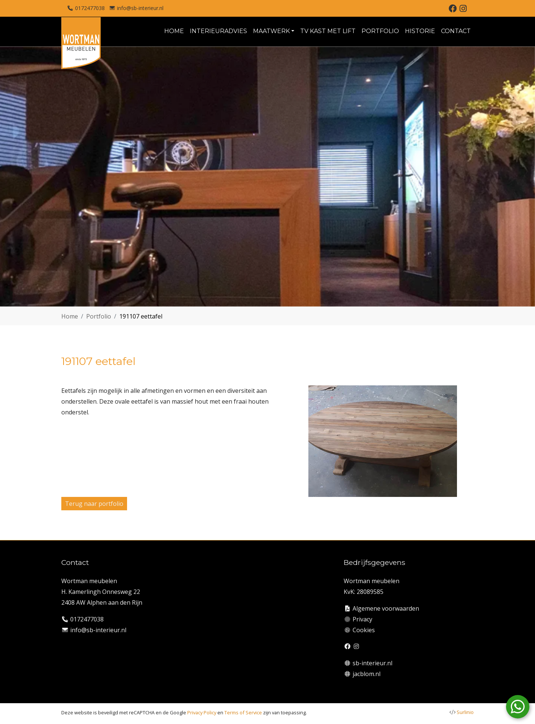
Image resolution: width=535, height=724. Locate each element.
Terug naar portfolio (94, 504)
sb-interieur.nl (372, 663)
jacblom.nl (366, 674)
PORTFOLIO (380, 31)
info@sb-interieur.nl (140, 8)
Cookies (364, 630)
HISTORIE (420, 31)
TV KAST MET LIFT (328, 31)
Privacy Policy (201, 712)
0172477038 (90, 8)
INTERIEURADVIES (218, 31)
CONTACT (456, 31)
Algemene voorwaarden (386, 608)
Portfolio (98, 316)
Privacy (362, 619)
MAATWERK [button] (271, 31)
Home (69, 316)
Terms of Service (243, 712)
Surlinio (465, 712)
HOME (174, 31)
